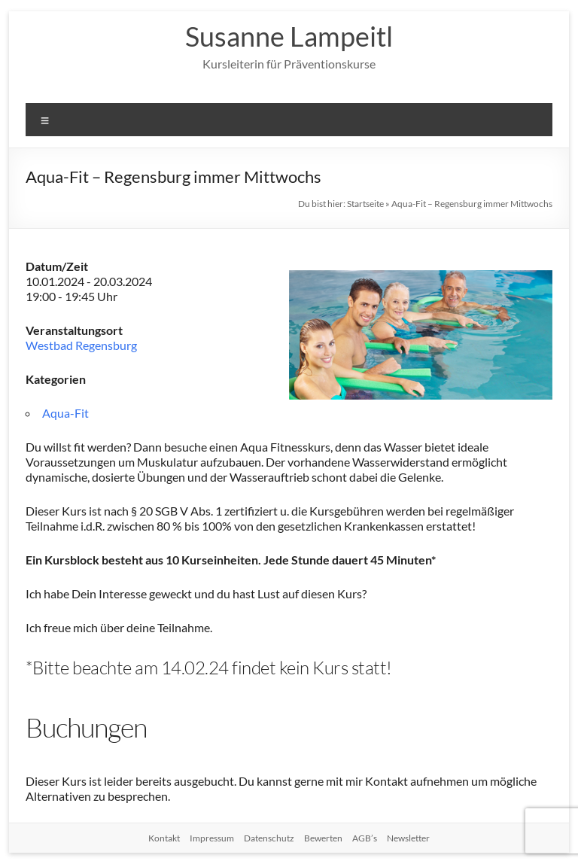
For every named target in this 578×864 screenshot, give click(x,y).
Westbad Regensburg (81, 345)
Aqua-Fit (65, 413)
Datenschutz (269, 838)
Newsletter (408, 838)
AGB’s (364, 838)
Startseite (365, 203)
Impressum (212, 838)
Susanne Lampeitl (289, 36)
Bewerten (323, 838)
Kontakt (164, 838)
